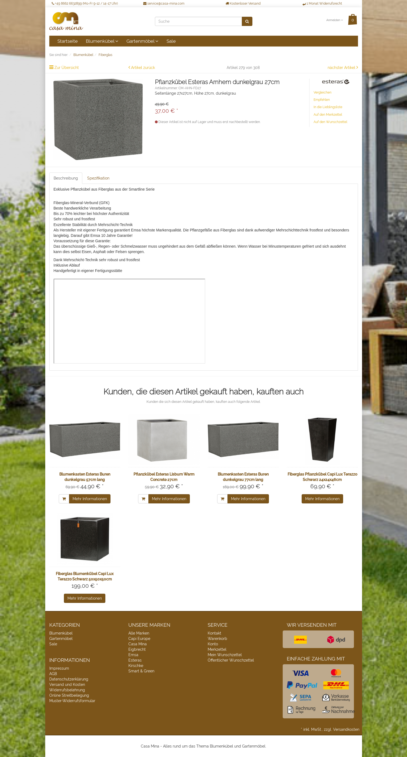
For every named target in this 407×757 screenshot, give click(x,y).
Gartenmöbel (142, 41)
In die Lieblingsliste (328, 107)
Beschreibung (66, 178)
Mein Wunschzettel (225, 655)
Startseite (67, 41)
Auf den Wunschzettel (330, 122)
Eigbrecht (137, 649)
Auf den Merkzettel (328, 115)
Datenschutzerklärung (68, 679)
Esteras (135, 660)
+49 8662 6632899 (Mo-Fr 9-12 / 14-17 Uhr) (85, 3)
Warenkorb (217, 638)
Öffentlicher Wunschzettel (231, 660)
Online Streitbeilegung (69, 695)
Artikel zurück (143, 67)
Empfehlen (322, 100)
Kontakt (214, 633)
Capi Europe (139, 638)
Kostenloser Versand (243, 3)
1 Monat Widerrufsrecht (322, 3)
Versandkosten (346, 729)
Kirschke (135, 665)
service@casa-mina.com (163, 3)
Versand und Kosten (67, 684)
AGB (53, 674)
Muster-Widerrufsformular (72, 701)
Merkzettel (217, 649)
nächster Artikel (342, 67)
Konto (213, 644)
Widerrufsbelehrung (67, 690)
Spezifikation (98, 178)
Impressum (59, 668)
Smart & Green (141, 671)
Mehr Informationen (90, 499)
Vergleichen (322, 92)
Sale (171, 41)
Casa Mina (137, 644)
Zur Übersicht (66, 67)
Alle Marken (138, 633)
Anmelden (334, 20)
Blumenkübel (102, 41)
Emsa (133, 655)
